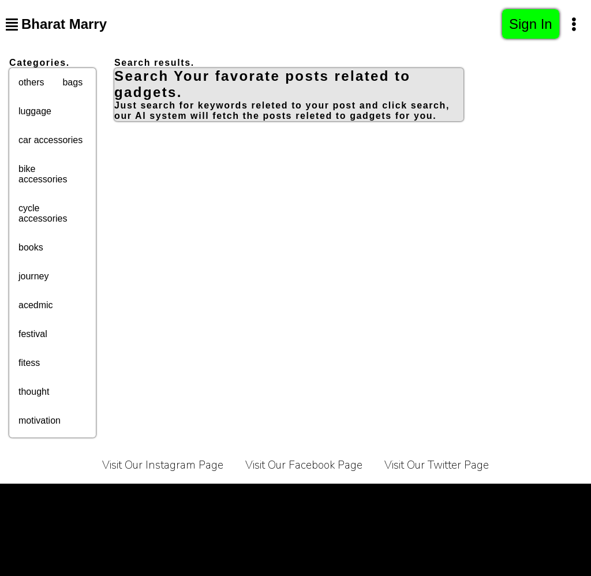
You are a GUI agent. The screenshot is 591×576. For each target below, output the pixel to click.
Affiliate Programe (405, 498)
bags (72, 82)
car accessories (50, 140)
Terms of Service (59, 498)
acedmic (35, 305)
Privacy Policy (144, 498)
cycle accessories (42, 213)
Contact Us (324, 498)
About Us (261, 498)
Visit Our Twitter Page (436, 465)
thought (33, 392)
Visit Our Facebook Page (303, 465)
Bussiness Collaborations (514, 498)
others (31, 82)
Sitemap (296, 527)
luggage (34, 111)
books (30, 247)
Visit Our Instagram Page (162, 465)
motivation (39, 420)
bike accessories (42, 174)
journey (33, 276)
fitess (29, 363)
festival (32, 334)
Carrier (207, 498)
